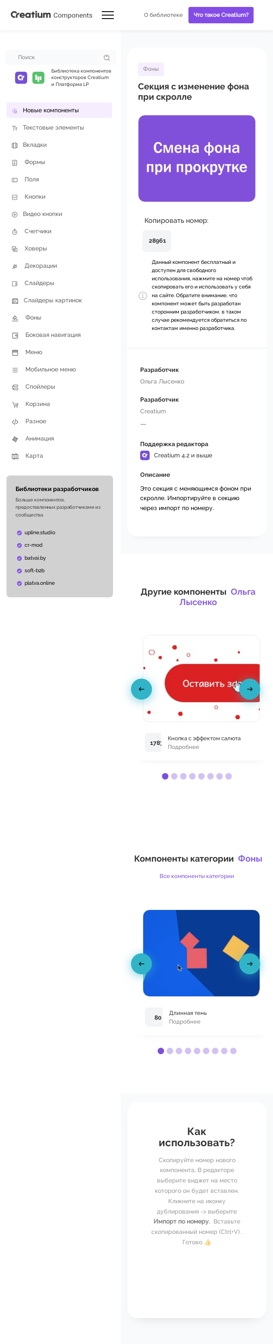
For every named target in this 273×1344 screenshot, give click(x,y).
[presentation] (142, 690)
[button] (165, 776)
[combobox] (51, 57)
